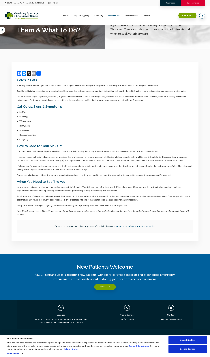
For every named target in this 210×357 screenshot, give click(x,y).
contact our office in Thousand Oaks (134, 226)
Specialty (99, 16)
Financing (169, 3)
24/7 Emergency (81, 16)
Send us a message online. (171, 319)
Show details (13, 353)
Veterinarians (131, 16)
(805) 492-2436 (53, 3)
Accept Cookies (187, 340)
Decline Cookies (187, 349)
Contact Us (187, 16)
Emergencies (192, 3)
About (66, 16)
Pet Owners (114, 16)
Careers (146, 16)
